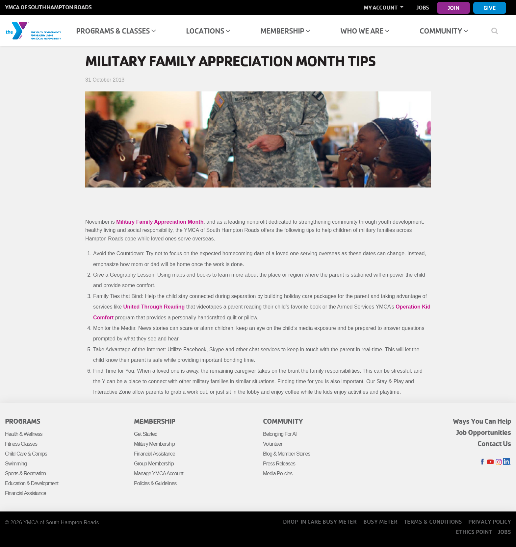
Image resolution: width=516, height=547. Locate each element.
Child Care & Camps (26, 454)
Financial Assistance (25, 493)
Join (453, 7)
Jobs (423, 7)
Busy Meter (380, 521)
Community (444, 31)
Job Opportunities (483, 432)
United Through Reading (154, 307)
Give (489, 7)
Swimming (16, 463)
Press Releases (279, 463)
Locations (208, 31)
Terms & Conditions (433, 521)
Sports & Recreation (25, 473)
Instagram (499, 462)
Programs (22, 421)
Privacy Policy (489, 521)
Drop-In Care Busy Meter (320, 521)
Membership (285, 31)
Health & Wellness (23, 434)
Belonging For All (280, 434)
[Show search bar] (497, 30)
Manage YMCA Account (158, 473)
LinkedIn (507, 462)
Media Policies (277, 473)
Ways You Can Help (482, 421)
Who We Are (364, 31)
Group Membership (154, 463)
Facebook (482, 462)
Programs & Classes (116, 31)
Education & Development (31, 483)
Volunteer (272, 444)
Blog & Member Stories (286, 454)
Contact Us (494, 443)
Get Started (145, 434)
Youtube (490, 462)
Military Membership (154, 444)
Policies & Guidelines (155, 483)
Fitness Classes (21, 444)
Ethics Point (474, 531)
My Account (381, 7)
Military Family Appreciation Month (159, 222)
